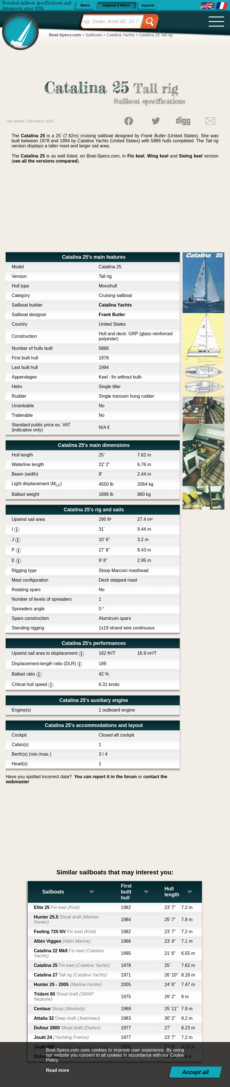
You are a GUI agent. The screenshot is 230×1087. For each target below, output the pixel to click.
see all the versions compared (45, 161)
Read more (57, 1070)
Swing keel (190, 156)
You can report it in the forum (105, 776)
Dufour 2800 (67, 1027)
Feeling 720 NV (65, 931)
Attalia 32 (67, 1018)
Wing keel (157, 156)
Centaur (59, 1008)
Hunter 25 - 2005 (68, 984)
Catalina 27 (70, 975)
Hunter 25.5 (66, 919)
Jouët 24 (61, 1037)
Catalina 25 (72, 965)
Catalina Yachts (115, 305)
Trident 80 (63, 997)
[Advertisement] (115, 210)
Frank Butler (112, 314)
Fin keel (135, 156)
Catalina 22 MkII (69, 953)
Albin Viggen (62, 941)
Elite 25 (57, 907)
